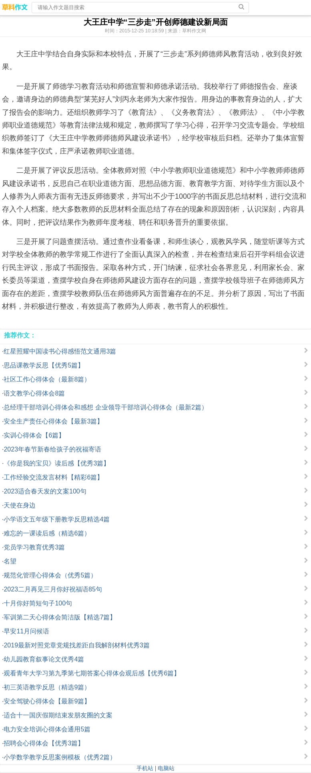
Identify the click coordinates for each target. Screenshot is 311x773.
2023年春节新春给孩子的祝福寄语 (52, 449)
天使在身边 (20, 505)
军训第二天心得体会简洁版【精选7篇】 (60, 617)
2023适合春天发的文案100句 (45, 491)
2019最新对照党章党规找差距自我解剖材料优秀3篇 (77, 645)
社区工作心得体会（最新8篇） (47, 379)
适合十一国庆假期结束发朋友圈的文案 (58, 715)
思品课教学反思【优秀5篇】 (44, 365)
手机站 (144, 768)
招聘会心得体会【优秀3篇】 (44, 743)
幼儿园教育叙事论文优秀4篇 (44, 659)
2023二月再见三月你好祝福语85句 (53, 589)
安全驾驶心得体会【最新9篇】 (47, 701)
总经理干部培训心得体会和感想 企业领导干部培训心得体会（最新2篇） (105, 407)
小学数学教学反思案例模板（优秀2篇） (60, 757)
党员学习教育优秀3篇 (34, 547)
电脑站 (166, 768)
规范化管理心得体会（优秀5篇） (50, 575)
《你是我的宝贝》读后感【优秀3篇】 (57, 463)
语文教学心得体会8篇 (34, 393)
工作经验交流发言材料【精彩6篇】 (53, 477)
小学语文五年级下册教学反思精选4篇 (57, 519)
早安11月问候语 (26, 631)
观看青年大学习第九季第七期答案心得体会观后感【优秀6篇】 (92, 673)
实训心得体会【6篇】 (34, 435)
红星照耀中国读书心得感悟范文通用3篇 (60, 351)
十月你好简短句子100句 (38, 603)
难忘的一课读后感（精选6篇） (47, 533)
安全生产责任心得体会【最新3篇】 (53, 421)
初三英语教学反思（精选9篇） (47, 687)
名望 (10, 561)
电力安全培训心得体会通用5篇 (47, 729)
